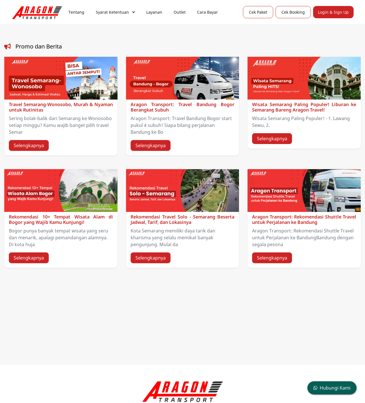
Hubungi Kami (331, 388)
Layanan (154, 12)
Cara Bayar (207, 12)
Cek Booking (293, 12)
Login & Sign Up (333, 12)
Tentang (76, 12)
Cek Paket (258, 12)
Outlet (180, 12)
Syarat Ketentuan (115, 12)
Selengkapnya (29, 145)
